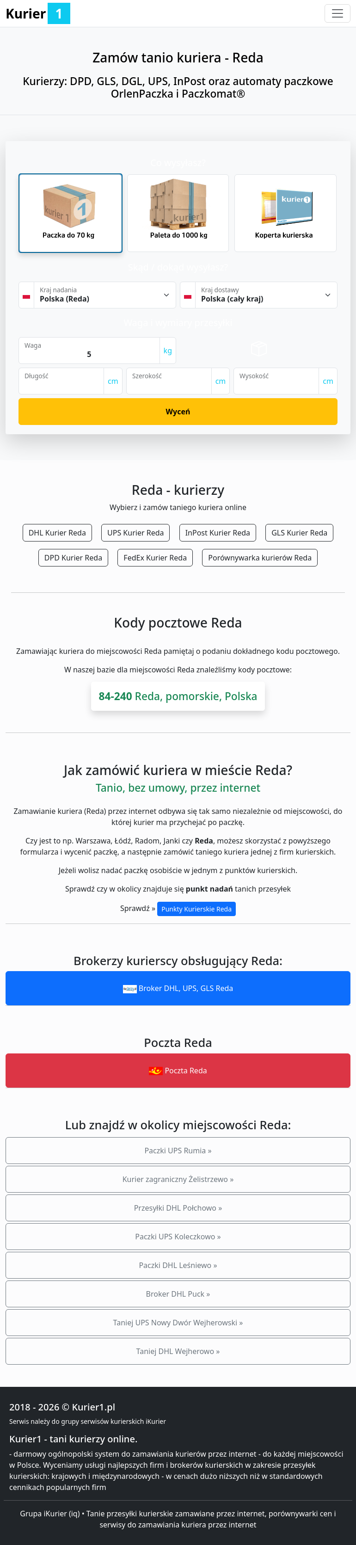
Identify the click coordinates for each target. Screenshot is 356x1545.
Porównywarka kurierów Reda (260, 558)
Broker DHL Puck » (178, 1294)
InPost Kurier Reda (217, 533)
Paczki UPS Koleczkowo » (178, 1236)
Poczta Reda (178, 1070)
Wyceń (178, 411)
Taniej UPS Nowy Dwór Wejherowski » (178, 1322)
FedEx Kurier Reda (155, 558)
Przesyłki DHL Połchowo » (178, 1208)
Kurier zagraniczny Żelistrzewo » (178, 1179)
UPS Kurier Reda (135, 533)
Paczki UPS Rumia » (177, 1150)
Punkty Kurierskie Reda (196, 909)
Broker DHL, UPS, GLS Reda (178, 988)
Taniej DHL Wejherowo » (178, 1351)
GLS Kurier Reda (299, 533)
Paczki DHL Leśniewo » (178, 1265)
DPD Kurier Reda (73, 558)
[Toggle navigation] (337, 13)
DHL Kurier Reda (57, 533)
